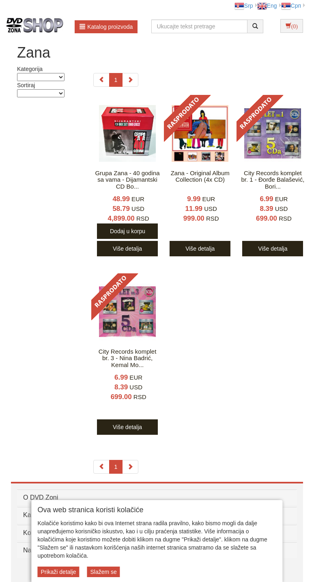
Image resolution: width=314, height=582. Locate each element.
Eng (267, 5)
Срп (291, 5)
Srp (243, 5)
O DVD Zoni (40, 497)
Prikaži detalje (58, 572)
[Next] (130, 80)
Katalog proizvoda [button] (106, 27)
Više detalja (127, 248)
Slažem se (103, 572)
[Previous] (101, 80)
